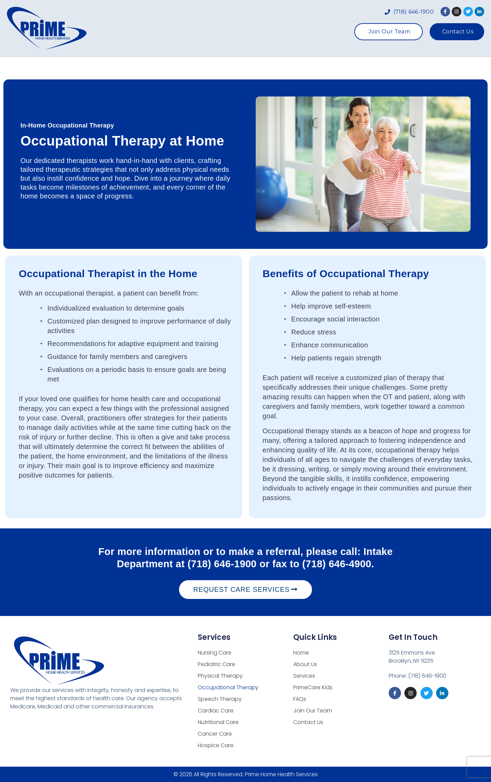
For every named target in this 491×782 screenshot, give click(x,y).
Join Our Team (312, 711)
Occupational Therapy (228, 687)
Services (236, 68)
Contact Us (308, 722)
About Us (190, 68)
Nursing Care (215, 653)
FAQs (338, 68)
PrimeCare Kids (291, 68)
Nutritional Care (218, 722)
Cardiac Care (216, 711)
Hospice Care (216, 745)
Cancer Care (215, 734)
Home (153, 68)
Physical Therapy (220, 676)
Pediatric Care (216, 664)
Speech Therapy (220, 699)
